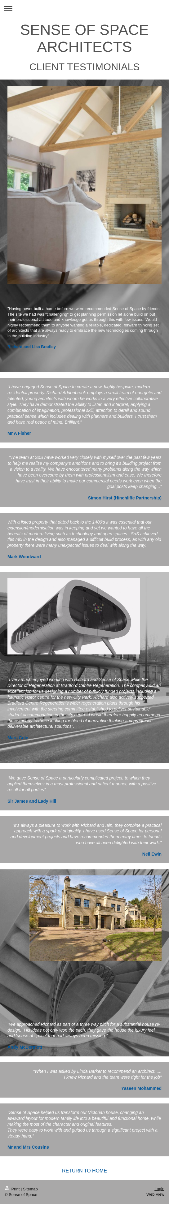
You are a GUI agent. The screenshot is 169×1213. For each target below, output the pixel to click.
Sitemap (30, 1189)
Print (13, 1189)
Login (159, 1188)
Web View (155, 1194)
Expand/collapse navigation (84, 8)
